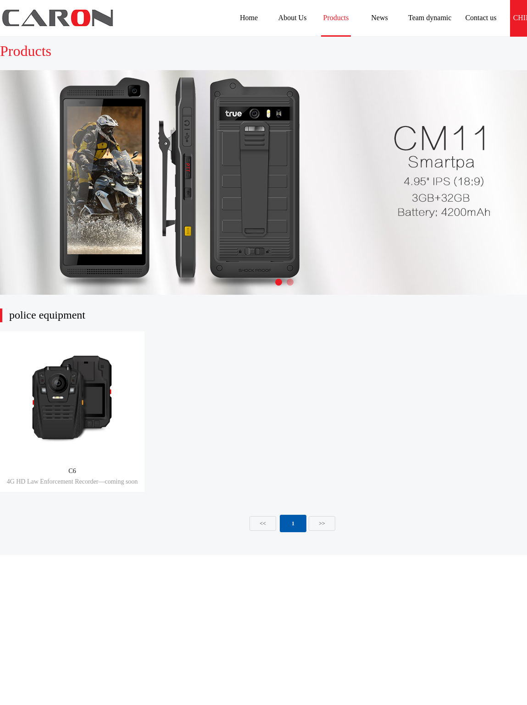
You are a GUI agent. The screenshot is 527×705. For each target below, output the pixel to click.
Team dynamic (429, 18)
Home (249, 18)
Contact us (480, 18)
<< (263, 523)
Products (336, 18)
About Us (292, 18)
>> (322, 523)
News (379, 18)
